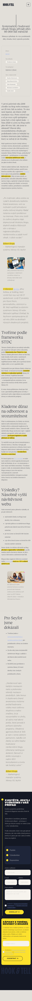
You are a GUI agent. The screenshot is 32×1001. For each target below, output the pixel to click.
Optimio (26, 171)
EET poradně (18, 458)
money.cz (8, 561)
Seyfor (16, 289)
